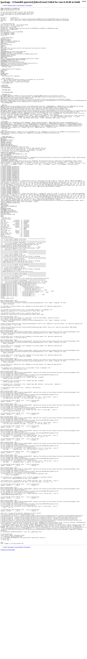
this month (29, 5)
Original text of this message (8, 656)
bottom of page (11, 5)
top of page (11, 653)
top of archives (21, 5)
